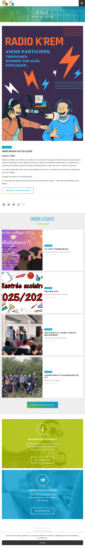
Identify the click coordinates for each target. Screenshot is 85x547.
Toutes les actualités (42, 405)
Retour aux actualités (43, 17)
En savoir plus (42, 443)
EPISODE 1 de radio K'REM (18, 190)
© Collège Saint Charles (42, 531)
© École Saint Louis (42, 528)
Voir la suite (42, 250)
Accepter (42, 543)
